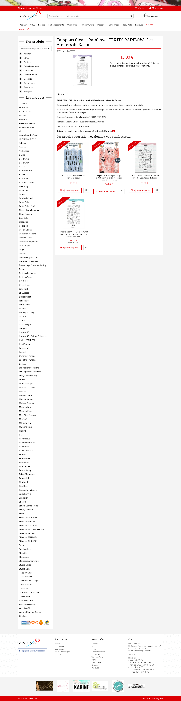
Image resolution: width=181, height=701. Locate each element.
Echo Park (23, 289)
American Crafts (26, 127)
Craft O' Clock (25, 237)
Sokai (21, 545)
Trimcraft (23, 588)
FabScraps (24, 300)
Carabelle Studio (26, 198)
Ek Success (24, 292)
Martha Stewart (26, 399)
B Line (22, 155)
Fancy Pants (24, 304)
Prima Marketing (27, 474)
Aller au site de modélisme (30, 8)
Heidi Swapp (24, 344)
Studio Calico (25, 565)
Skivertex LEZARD (27, 533)
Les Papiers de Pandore (30, 371)
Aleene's (23, 119)
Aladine (22, 115)
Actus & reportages (62, 651)
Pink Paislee (24, 466)
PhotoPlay (24, 462)
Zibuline (23, 616)
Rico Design (24, 486)
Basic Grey (24, 162)
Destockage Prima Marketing (32, 265)
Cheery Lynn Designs (29, 210)
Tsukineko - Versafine (29, 592)
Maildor (22, 391)
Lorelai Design (26, 383)
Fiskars (22, 308)
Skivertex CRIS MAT (28, 517)
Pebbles (22, 454)
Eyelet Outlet (25, 296)
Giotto (22, 320)
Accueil (57, 643)
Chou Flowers (25, 214)
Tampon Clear (25, 572)
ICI (113, 131)
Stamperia (24, 557)
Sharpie (22, 501)
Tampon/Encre (30, 74)
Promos (149, 24)
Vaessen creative (27, 604)
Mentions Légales (155, 698)
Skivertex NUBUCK (27, 541)
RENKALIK (23, 482)
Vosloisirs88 (24, 608)
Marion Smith (25, 395)
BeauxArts (28, 87)
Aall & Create (25, 111)
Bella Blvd (23, 174)
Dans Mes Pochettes (28, 261)
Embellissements (31, 66)
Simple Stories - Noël (28, 505)
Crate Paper (24, 245)
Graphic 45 (24, 332)
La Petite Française (27, 360)
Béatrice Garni (25, 170)
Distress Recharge (27, 273)
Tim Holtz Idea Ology (28, 580)
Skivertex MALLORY (28, 537)
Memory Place (25, 411)
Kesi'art (22, 352)
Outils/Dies (29, 70)
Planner (27, 53)
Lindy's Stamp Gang (28, 375)
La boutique (59, 646)
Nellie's (22, 430)
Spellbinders (25, 549)
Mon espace (60, 649)
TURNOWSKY (25, 596)
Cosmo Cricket (25, 229)
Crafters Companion (28, 241)
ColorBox (23, 225)
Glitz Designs (25, 324)
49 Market (24, 107)
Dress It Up (24, 285)
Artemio (22, 143)
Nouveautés (24, 29)
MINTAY (23, 419)
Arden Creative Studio (29, 135)
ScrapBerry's (25, 494)
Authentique (25, 151)
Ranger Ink (24, 478)
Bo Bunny (23, 186)
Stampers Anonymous (29, 561)
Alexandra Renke (27, 123)
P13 (21, 434)
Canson (22, 194)
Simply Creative (26, 509)
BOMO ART (24, 190)
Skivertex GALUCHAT (29, 525)
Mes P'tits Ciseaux (27, 415)
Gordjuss (23, 328)
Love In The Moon (27, 387)
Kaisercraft (24, 348)
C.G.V (143, 698)
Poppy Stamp (25, 470)
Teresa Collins (25, 576)
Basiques (28, 91)
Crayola (22, 249)
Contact (58, 654)
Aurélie (22, 147)
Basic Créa (24, 158)
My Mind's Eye (25, 427)
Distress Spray (26, 277)
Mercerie (28, 78)
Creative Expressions (28, 257)
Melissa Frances (26, 403)
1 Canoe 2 (23, 103)
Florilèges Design (27, 312)
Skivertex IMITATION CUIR (31, 529)
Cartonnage (29, 83)
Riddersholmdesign (28, 490)
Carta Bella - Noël (27, 206)
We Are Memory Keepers (30, 612)
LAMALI (22, 363)
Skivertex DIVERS (27, 521)
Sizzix (21, 513)
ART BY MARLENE (27, 139)
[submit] (131, 16)
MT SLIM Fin (25, 423)
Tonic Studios (25, 584)
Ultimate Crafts (26, 600)
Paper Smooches (27, 442)
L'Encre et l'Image (27, 356)
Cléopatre (23, 222)
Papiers (27, 62)
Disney (22, 269)
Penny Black (24, 458)
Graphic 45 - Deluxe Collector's (33, 336)
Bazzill (22, 166)
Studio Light (24, 568)
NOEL (26, 58)
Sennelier (23, 497)
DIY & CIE (23, 281)
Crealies (22, 253)
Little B (22, 379)
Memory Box (25, 407)
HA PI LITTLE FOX (27, 340)
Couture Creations (27, 233)
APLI (21, 131)
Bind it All (23, 178)
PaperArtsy (24, 446)
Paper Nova (24, 438)
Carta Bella (24, 202)
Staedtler (23, 553)
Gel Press (23, 316)
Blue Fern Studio (26, 182)
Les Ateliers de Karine (29, 367)
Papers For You (26, 450)
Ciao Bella (23, 218)
